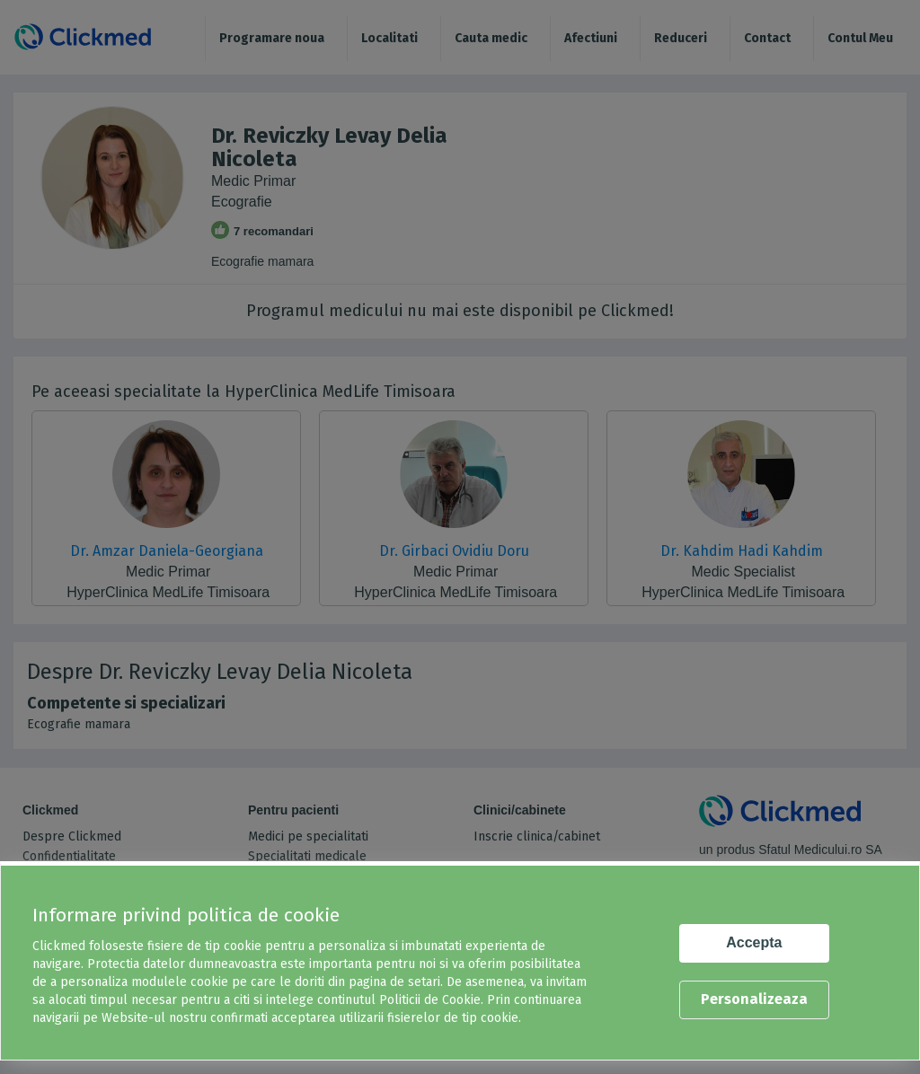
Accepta (754, 942)
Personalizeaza (754, 999)
